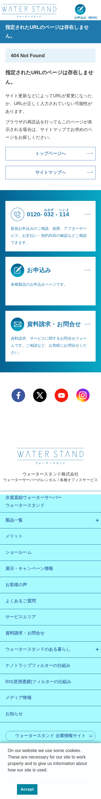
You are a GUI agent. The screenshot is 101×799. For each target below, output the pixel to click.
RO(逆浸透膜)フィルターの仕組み (38, 681)
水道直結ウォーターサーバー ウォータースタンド (33, 501)
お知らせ (14, 714)
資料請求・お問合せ (24, 633)
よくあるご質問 (20, 601)
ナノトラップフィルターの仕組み (38, 665)
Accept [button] (27, 789)
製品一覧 (14, 520)
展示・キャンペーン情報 (29, 568)
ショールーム (18, 552)
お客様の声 (16, 584)
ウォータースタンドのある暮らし (38, 649)
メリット (14, 536)
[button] (8, 777)
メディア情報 (18, 697)
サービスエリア (20, 617)
